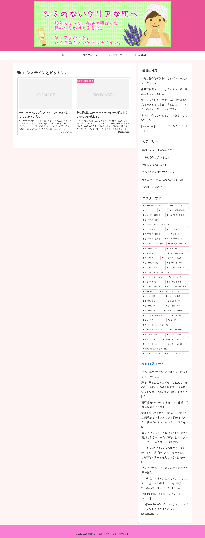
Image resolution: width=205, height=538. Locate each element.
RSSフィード (154, 363)
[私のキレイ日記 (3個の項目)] (177, 344)
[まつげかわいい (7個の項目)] (153, 248)
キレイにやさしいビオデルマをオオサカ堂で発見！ (164, 117)
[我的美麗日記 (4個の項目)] (179, 330)
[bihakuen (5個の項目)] (150, 291)
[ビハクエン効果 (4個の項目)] (177, 334)
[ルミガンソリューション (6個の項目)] (154, 277)
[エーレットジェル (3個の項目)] (154, 344)
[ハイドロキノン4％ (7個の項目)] (178, 253)
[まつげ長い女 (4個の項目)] (153, 306)
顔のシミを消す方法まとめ (157, 149)
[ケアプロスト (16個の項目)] (179, 205)
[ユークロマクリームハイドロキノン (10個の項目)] (165, 225)
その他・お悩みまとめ (154, 187)
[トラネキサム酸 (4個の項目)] (153, 334)
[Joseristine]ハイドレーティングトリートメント (164, 128)
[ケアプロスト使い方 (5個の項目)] (152, 287)
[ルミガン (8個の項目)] (179, 234)
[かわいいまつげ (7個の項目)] (177, 248)
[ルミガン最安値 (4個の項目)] (177, 296)
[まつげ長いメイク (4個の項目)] (152, 311)
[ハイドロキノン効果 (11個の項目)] (177, 215)
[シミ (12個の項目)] (162, 210)
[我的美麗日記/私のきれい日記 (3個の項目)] (165, 349)
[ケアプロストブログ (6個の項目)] (153, 268)
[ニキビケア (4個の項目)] (154, 320)
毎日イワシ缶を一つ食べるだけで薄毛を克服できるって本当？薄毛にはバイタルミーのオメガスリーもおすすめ (164, 105)
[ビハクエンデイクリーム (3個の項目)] (176, 353)
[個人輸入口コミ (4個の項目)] (154, 301)
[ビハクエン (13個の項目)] (149, 210)
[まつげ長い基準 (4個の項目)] (177, 306)
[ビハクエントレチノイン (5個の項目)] (176, 287)
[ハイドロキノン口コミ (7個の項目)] (154, 253)
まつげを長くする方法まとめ (158, 172)
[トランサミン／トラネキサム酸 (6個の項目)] (165, 272)
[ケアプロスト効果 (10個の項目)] (165, 220)
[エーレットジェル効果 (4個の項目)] (155, 330)
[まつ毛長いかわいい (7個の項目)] (178, 244)
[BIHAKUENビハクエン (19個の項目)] (155, 205)
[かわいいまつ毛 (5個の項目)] (177, 282)
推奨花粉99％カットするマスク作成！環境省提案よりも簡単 (164, 91)
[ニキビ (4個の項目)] (178, 320)
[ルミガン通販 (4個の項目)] (153, 296)
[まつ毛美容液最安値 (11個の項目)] (153, 215)
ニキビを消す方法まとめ (156, 157)
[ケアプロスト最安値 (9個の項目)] (155, 234)
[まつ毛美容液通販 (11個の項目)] (178, 210)
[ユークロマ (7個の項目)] (151, 258)
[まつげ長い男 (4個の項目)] (177, 301)
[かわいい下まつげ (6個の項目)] (177, 263)
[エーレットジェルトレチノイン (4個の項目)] (165, 325)
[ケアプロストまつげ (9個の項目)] (177, 229)
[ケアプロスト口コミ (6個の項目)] (177, 268)
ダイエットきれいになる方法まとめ (162, 179)
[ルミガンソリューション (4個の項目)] (176, 311)
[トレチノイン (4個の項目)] (151, 339)
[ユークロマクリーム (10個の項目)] (153, 229)
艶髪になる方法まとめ (154, 164)
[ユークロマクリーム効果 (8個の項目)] (154, 244)
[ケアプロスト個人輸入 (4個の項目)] (156, 315)
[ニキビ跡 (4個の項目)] (180, 315)
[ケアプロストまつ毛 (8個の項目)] (152, 239)
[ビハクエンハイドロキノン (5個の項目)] (174, 291)
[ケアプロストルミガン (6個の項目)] (175, 258)
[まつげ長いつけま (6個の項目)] (153, 263)
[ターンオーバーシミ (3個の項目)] (152, 353)
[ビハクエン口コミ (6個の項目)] (178, 277)
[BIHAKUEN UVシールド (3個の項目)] (175, 339)
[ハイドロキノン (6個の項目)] (153, 282)
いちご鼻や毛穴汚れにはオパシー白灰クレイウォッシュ (164, 80)
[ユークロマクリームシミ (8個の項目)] (176, 239)
